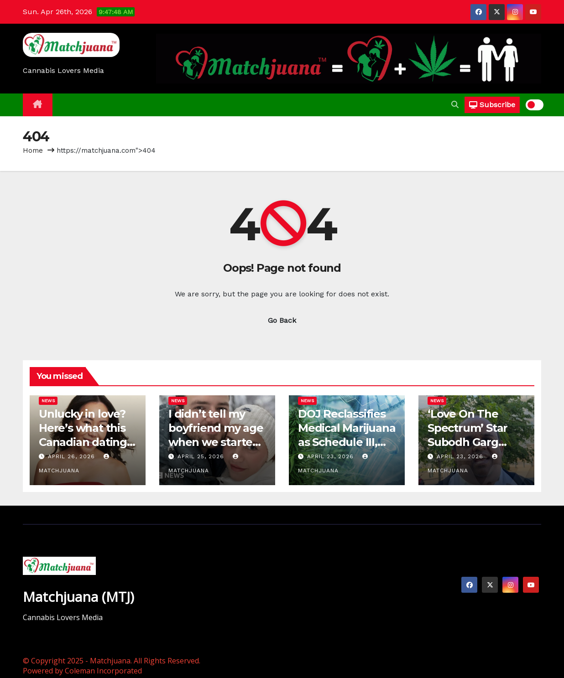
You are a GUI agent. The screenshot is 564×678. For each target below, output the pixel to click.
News (48, 400)
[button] (455, 104)
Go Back (282, 320)
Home (33, 150)
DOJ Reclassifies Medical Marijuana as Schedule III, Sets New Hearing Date (347, 442)
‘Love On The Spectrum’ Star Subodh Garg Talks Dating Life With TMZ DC (473, 442)
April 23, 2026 (331, 456)
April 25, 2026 (202, 456)
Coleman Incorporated (103, 671)
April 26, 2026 (72, 456)
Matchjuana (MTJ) (78, 596)
